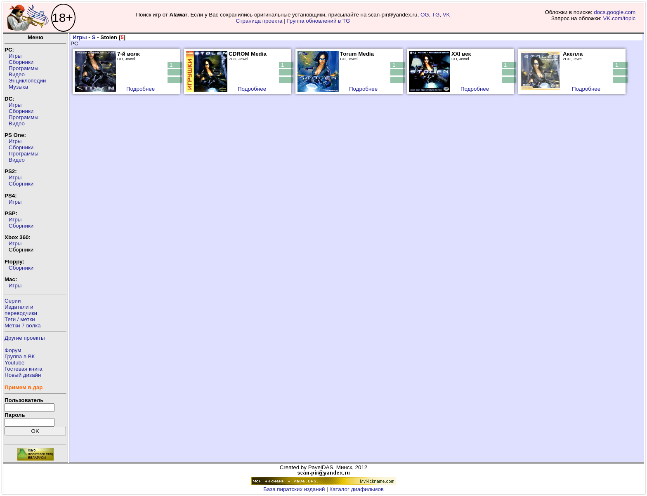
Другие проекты (25, 338)
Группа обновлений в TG (318, 21)
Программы (23, 68)
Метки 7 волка (23, 325)
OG (424, 15)
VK (446, 15)
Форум (13, 350)
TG (436, 15)
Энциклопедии (27, 81)
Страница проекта (259, 21)
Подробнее (140, 89)
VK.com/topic (619, 18)
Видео (17, 74)
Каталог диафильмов (356, 489)
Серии (13, 301)
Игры (15, 56)
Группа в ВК (20, 356)
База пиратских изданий (294, 489)
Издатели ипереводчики (21, 310)
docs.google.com (614, 12)
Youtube (14, 363)
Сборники (21, 62)
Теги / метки (20, 319)
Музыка (18, 87)
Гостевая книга (24, 369)
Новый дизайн (23, 375)
